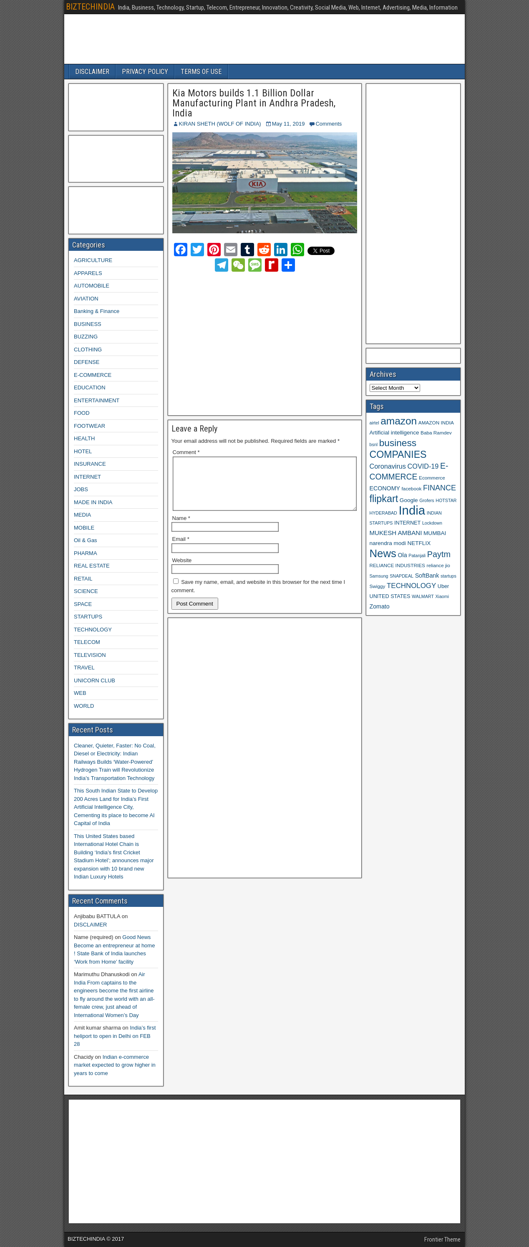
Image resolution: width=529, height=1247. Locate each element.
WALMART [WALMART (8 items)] (423, 596)
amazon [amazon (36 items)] (398, 421)
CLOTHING (88, 349)
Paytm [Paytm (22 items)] (439, 554)
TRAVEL (84, 667)
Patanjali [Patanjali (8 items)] (417, 555)
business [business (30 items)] (397, 442)
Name (181, 528)
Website (182, 570)
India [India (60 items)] (411, 510)
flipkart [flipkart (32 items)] (384, 498)
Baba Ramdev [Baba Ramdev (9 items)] (436, 432)
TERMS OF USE (201, 72)
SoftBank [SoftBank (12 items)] (427, 575)
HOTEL (83, 451)
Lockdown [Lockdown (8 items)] (432, 522)
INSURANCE (90, 464)
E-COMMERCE (92, 375)
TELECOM (87, 642)
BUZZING (86, 336)
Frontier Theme (442, 1239)
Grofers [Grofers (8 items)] (426, 500)
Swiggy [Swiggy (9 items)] (377, 586)
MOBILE (84, 528)
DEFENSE (86, 362)
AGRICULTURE (93, 260)
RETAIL (83, 579)
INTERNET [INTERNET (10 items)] (407, 523)
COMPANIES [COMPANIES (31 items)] (398, 454)
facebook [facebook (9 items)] (412, 488)
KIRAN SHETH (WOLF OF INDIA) (220, 124)
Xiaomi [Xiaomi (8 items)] (442, 596)
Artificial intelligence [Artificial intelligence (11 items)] (394, 432)
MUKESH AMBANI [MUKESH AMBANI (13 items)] (396, 532)
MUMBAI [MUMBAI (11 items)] (434, 533)
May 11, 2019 (288, 124)
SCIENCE (86, 591)
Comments (328, 124)
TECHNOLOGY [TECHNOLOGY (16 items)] (411, 586)
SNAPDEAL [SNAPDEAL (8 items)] (401, 575)
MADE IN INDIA (93, 502)
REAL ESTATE (92, 566)
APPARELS (88, 273)
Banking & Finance (96, 311)
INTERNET (87, 477)
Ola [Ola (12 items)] (402, 555)
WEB (80, 693)
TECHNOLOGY (93, 629)
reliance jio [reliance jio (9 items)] (438, 565)
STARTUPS (88, 616)
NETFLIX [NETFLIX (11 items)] (419, 543)
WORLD (84, 706)
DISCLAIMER (92, 72)
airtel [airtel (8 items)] (374, 422)
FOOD (82, 413)
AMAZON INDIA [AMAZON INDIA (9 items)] (436, 422)
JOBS (81, 489)
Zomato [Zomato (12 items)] (380, 606)
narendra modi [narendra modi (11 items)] (388, 543)
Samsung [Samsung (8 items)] (379, 575)
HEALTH (84, 438)
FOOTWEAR (89, 426)
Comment (186, 452)
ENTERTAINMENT (96, 400)
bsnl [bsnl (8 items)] (374, 444)
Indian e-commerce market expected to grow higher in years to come (115, 1065)
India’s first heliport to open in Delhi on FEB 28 (115, 1036)
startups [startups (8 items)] (448, 575)
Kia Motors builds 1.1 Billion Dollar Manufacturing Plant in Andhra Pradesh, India (253, 103)
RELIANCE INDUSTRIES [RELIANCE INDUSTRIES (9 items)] (397, 565)
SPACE (83, 604)
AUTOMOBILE (91, 286)
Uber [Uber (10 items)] (443, 586)
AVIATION (86, 298)
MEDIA (82, 515)
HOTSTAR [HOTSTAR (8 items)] (446, 500)
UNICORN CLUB (94, 680)
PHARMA (85, 553)
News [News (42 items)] (383, 553)
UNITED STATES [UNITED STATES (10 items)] (390, 596)
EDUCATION (90, 387)
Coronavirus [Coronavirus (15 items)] (388, 466)
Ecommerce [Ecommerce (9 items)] (432, 477)
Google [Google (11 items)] (409, 500)
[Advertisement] (246, 342)
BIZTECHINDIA (90, 7)
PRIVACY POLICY (145, 72)
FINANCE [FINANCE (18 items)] (439, 488)
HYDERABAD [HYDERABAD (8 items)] (383, 512)
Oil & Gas (85, 540)
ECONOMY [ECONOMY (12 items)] (385, 488)
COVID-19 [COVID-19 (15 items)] (423, 466)
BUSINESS (87, 324)
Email (180, 549)
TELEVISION (90, 655)
